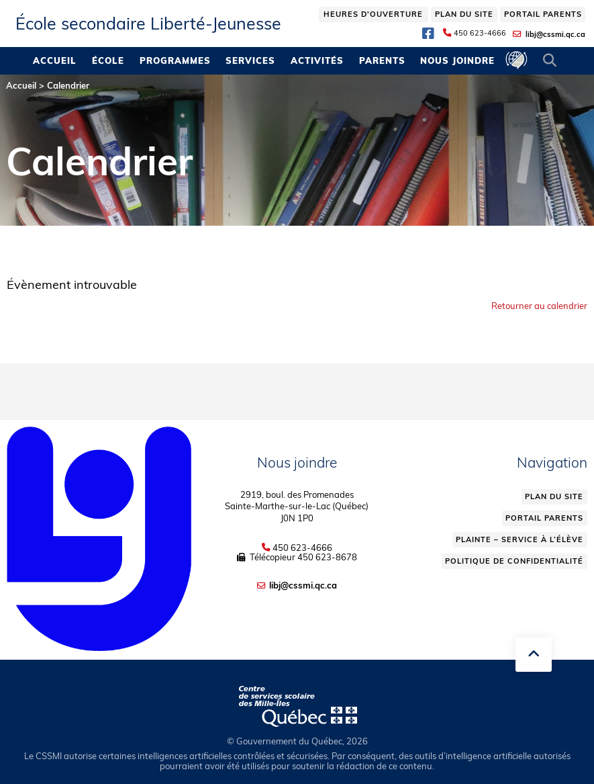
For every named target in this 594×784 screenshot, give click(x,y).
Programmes (175, 60)
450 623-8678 (327, 557)
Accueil (55, 60)
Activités (317, 60)
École (108, 60)
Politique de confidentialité (514, 561)
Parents (382, 60)
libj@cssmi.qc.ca (555, 34)
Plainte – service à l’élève (519, 539)
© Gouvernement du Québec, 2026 (297, 741)
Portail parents (543, 14)
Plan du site (464, 14)
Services (250, 60)
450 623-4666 (480, 33)
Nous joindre (457, 60)
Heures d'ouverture (373, 14)
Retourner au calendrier (539, 305)
